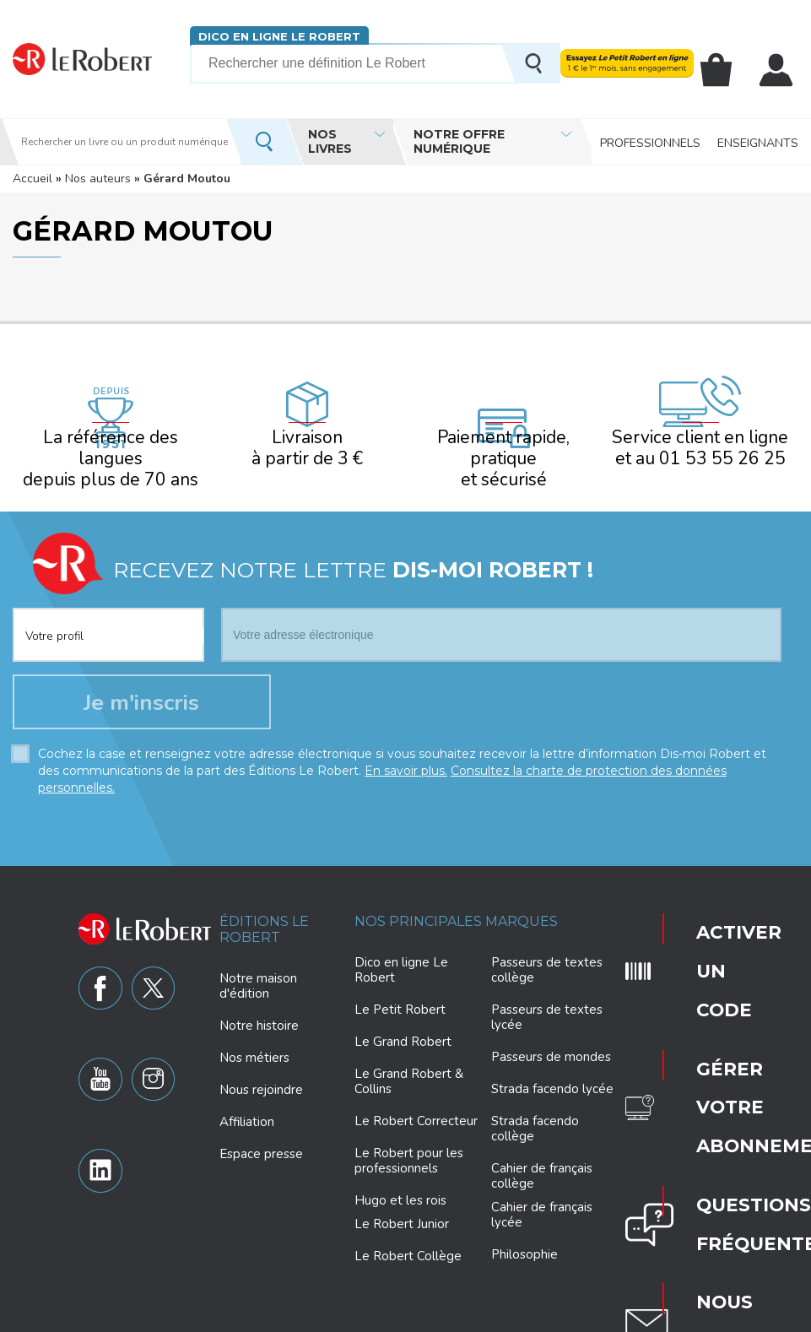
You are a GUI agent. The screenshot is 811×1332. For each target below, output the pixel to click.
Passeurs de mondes (551, 1037)
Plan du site (647, 1316)
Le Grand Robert (402, 1022)
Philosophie (524, 1234)
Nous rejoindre (261, 1070)
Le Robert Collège (408, 1236)
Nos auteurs (98, 179)
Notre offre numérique (459, 141)
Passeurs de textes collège (547, 950)
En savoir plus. (406, 751)
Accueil (32, 179)
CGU (701, 1316)
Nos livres (330, 141)
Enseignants (757, 141)
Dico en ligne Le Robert (278, 36)
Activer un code (702, 907)
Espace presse (261, 1134)
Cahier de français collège (541, 1156)
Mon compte (779, 70)
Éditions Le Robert (264, 910)
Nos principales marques (456, 902)
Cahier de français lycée (541, 1195)
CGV (738, 1316)
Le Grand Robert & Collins (408, 1062)
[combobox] (108, 593)
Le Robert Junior (401, 1205)
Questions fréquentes (715, 1018)
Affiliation (246, 1102)
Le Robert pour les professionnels (408, 1141)
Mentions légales (562, 1316)
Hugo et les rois (400, 1180)
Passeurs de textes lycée (547, 998)
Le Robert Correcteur (416, 1101)
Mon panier (725, 70)
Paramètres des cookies (446, 1316)
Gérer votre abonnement (716, 965)
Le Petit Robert (400, 990)
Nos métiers (254, 1038)
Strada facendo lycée (552, 1069)
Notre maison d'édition (258, 966)
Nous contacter (712, 1069)
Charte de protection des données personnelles (256, 1316)
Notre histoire (259, 1006)
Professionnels (650, 141)
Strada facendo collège (535, 1109)
